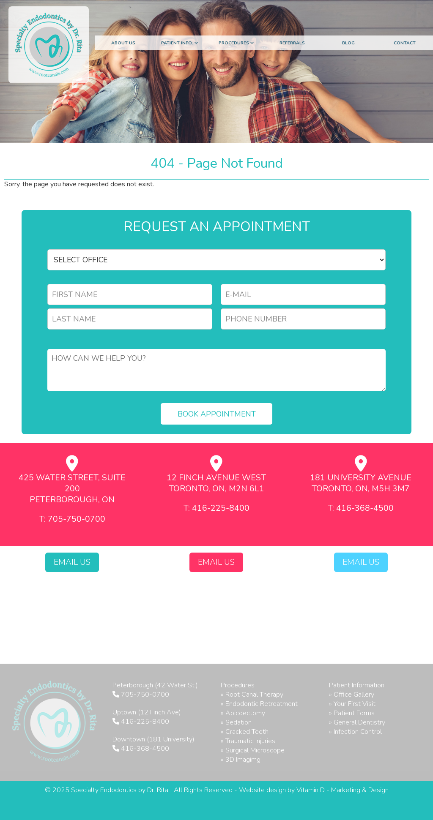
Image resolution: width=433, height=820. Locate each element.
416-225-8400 (145, 721)
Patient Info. (179, 43)
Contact (405, 43)
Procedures (236, 43)
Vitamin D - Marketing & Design (342, 790)
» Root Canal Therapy (252, 694)
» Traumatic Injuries (248, 741)
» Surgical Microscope (253, 750)
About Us (123, 43)
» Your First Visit (352, 703)
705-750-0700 (145, 694)
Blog (348, 43)
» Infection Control (355, 731)
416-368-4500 (145, 748)
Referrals (292, 43)
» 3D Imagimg (240, 759)
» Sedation (236, 722)
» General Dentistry (357, 722)
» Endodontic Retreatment (259, 703)
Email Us (72, 562)
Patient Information (356, 685)
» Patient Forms (352, 713)
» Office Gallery (351, 694)
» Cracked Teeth (245, 731)
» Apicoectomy (243, 713)
